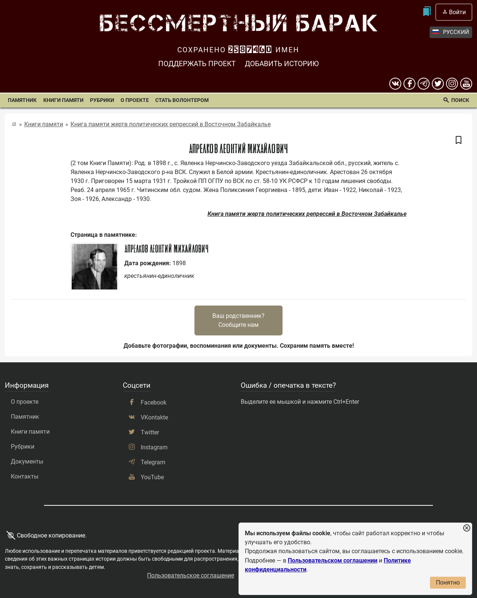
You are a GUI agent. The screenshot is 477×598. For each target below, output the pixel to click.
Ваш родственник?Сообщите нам (238, 320)
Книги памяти (63, 100)
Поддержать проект (197, 63)
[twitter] (438, 84)
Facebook (153, 402)
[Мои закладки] (426, 12)
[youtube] (466, 84)
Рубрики (102, 100)
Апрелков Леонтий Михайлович (166, 249)
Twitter (150, 432)
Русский (451, 32)
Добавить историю (282, 63)
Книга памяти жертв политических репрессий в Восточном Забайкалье (171, 124)
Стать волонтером (182, 100)
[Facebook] (409, 84)
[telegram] (424, 84)
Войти (457, 12)
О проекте (135, 100)
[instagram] (452, 84)
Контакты (24, 476)
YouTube (152, 477)
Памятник (22, 100)
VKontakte (154, 417)
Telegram (153, 462)
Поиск (460, 100)
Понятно (448, 582)
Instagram (154, 447)
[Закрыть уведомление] (466, 528)
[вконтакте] (395, 84)
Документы (27, 461)
